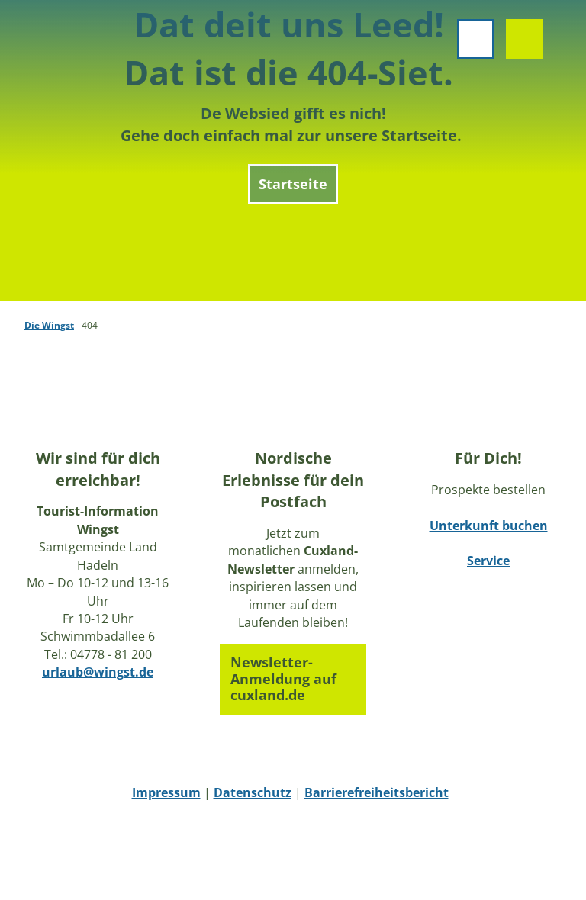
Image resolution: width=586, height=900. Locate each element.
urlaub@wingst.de (97, 672)
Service (488, 560)
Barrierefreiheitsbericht (376, 792)
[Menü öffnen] (470, 44)
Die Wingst (49, 325)
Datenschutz (252, 792)
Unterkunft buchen (489, 524)
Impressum (166, 792)
